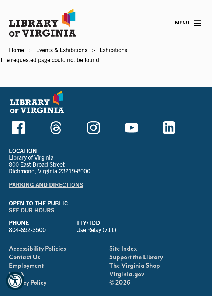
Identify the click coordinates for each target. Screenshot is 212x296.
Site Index (123, 248)
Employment (26, 265)
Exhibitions (113, 49)
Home (16, 49)
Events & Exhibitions (61, 49)
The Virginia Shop (134, 265)
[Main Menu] (188, 23)
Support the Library (136, 257)
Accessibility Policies (37, 248)
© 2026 (120, 282)
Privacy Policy (27, 282)
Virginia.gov (126, 274)
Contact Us (24, 257)
